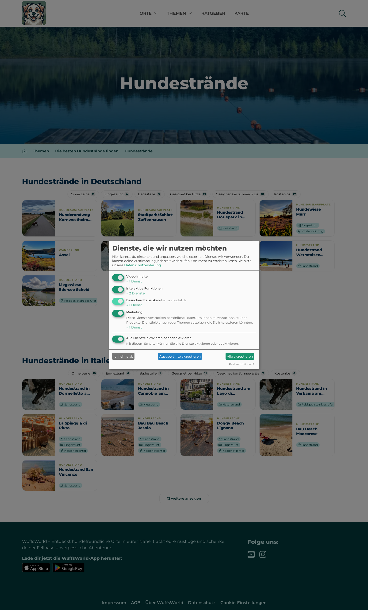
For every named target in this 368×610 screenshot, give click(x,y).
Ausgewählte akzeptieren (180, 356)
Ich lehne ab (123, 356)
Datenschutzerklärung (142, 265)
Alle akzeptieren (240, 356)
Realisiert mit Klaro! (241, 364)
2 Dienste (135, 293)
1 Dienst (134, 281)
